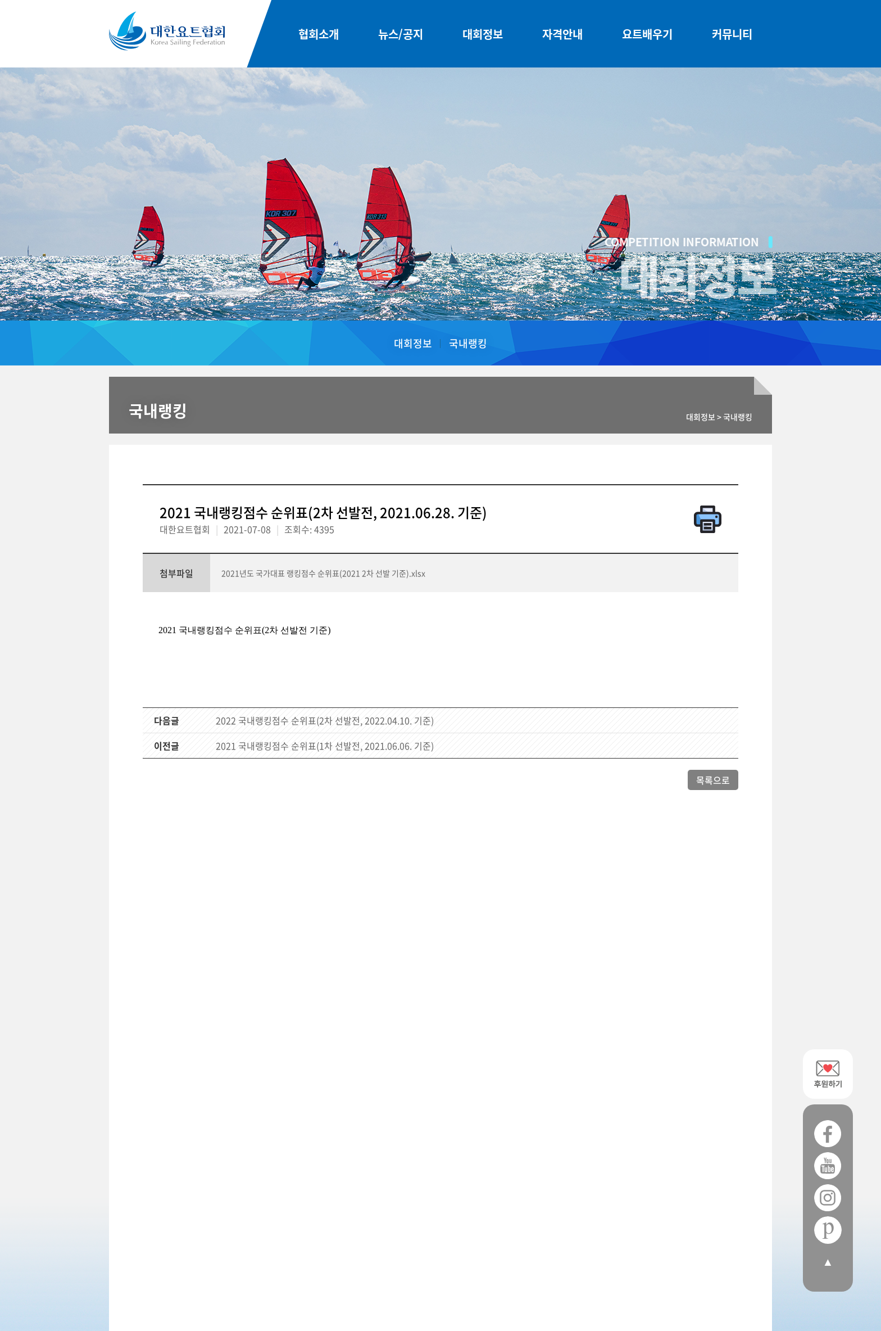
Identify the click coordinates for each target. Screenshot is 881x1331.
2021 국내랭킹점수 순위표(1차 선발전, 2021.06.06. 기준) (325, 745)
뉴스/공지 (400, 34)
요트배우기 (647, 34)
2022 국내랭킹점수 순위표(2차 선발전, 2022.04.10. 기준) (325, 720)
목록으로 (713, 780)
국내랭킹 (468, 343)
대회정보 (482, 34)
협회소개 (318, 34)
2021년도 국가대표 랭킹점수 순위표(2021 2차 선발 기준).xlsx (323, 573)
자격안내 (562, 34)
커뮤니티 (732, 34)
